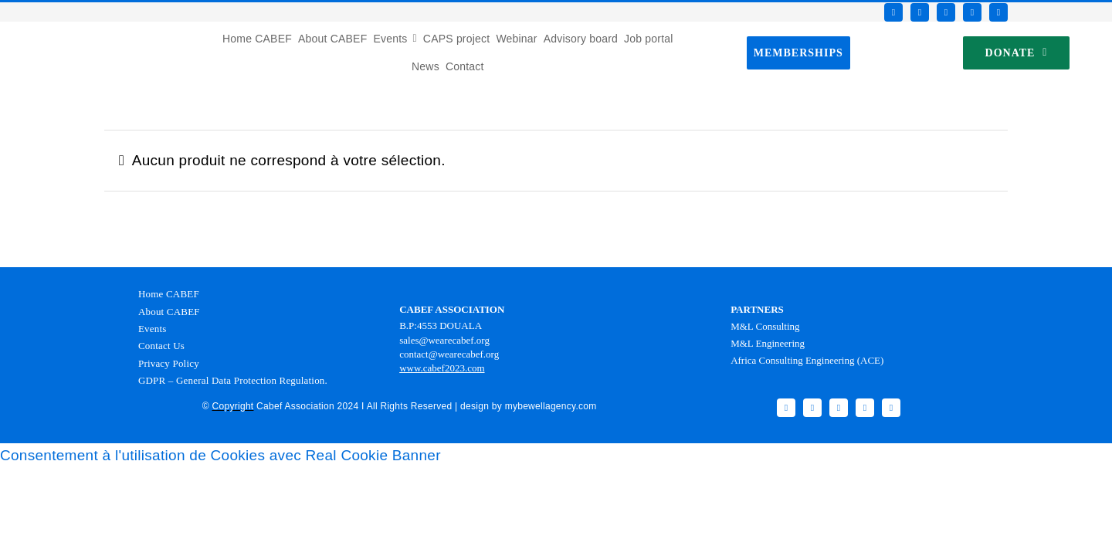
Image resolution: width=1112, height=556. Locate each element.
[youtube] (972, 12)
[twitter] (919, 12)
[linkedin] (998, 12)
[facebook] (893, 12)
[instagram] (946, 12)
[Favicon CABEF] (32, 29)
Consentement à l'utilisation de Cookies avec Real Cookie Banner (220, 455)
